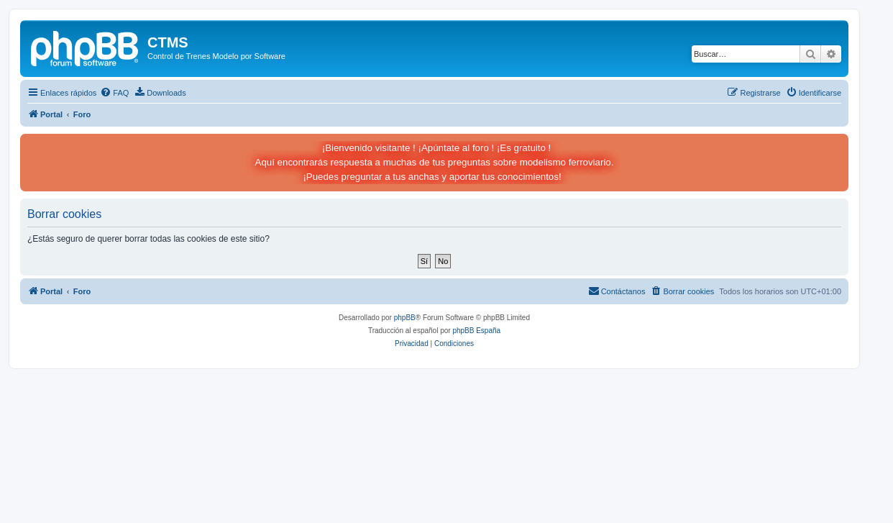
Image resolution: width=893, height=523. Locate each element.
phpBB (405, 318)
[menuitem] (114, 92)
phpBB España (476, 331)
